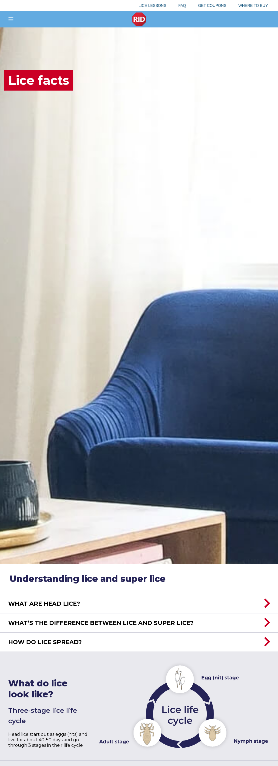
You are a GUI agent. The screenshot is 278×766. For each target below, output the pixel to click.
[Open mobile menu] (10, 19)
